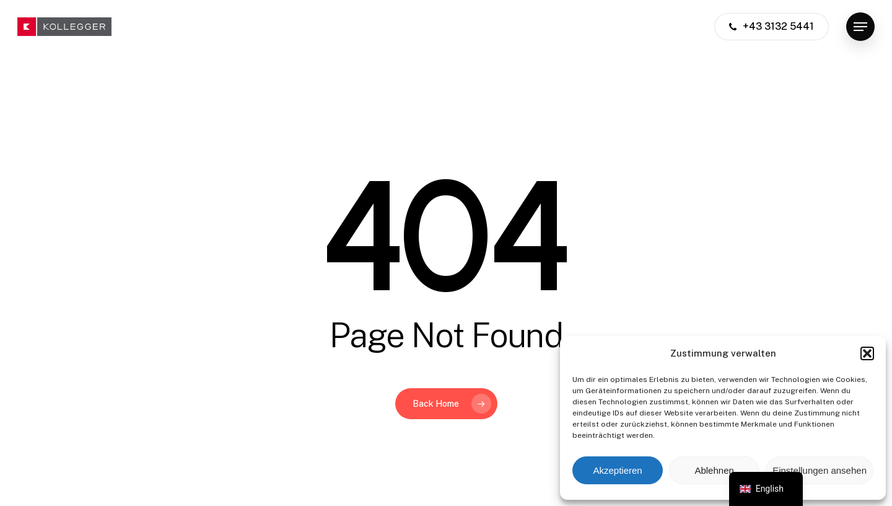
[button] (867, 353)
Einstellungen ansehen (819, 470)
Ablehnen (713, 470)
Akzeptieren (617, 470)
